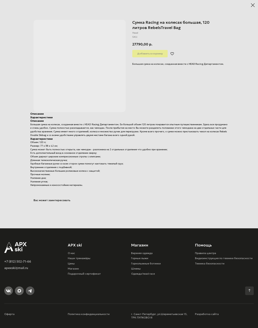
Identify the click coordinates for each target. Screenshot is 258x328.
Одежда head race (143, 273)
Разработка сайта (207, 314)
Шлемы (136, 268)
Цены (71, 263)
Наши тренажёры (79, 258)
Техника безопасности (209, 263)
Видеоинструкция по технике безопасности (224, 258)
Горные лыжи (139, 258)
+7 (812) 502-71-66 (17, 261)
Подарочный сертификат (84, 273)
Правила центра (205, 253)
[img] (15, 247)
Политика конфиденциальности (89, 314)
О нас (71, 253)
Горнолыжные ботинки (146, 263)
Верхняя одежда (142, 253)
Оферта (9, 314)
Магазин (73, 268)
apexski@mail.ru (16, 268)
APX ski (75, 245)
